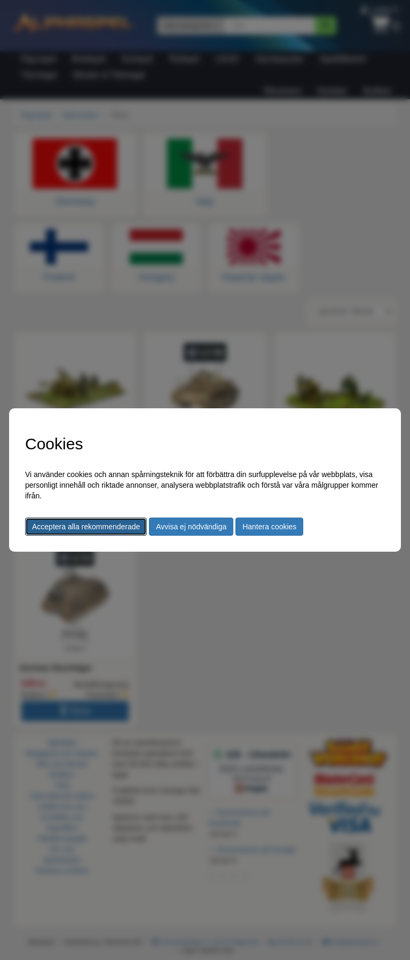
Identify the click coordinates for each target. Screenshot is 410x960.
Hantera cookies (269, 526)
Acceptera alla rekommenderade (86, 526)
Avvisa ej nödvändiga (191, 526)
